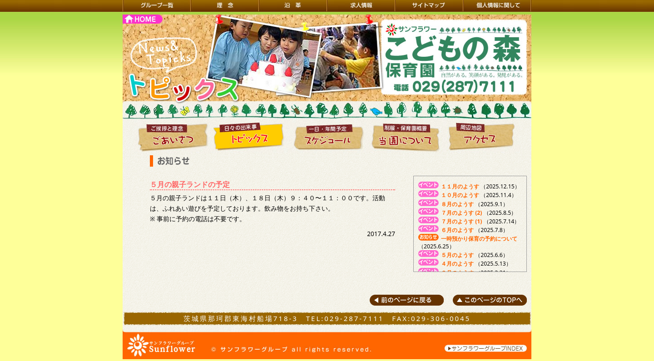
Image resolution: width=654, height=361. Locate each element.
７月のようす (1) (461, 221)
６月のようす (457, 230)
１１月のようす (460, 186)
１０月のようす (460, 195)
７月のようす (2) (461, 213)
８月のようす (457, 204)
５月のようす (457, 255)
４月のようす (457, 263)
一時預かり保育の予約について (479, 238)
